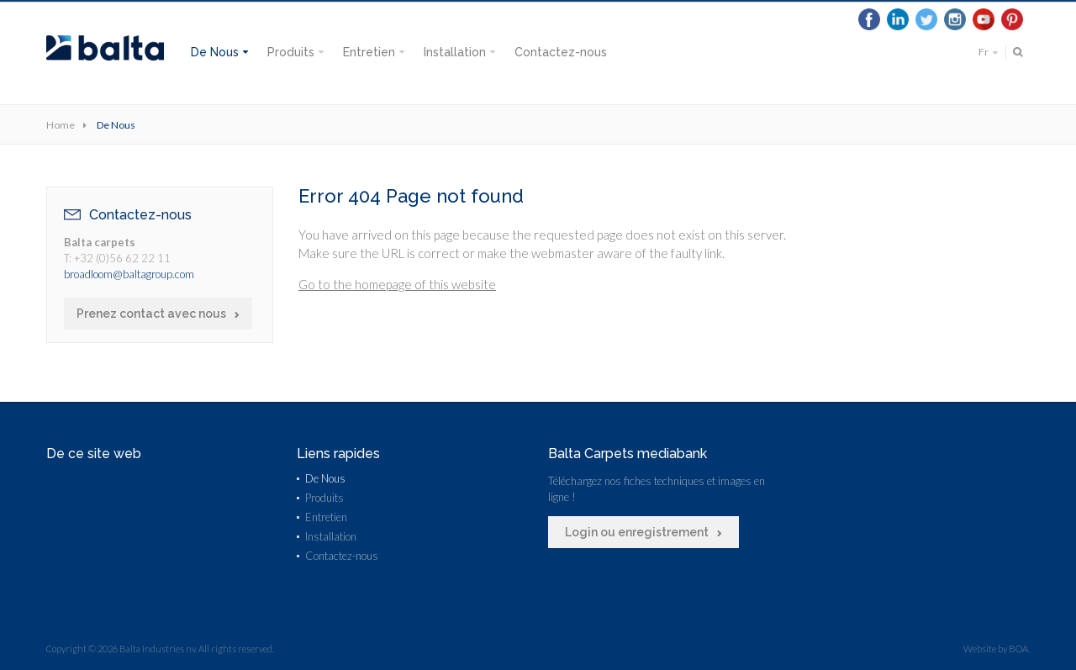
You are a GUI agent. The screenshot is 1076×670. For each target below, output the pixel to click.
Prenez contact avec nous (151, 313)
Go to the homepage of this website (397, 284)
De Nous (215, 52)
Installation (455, 52)
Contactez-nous (560, 52)
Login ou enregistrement (637, 532)
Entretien (369, 52)
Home (60, 125)
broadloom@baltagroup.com (129, 274)
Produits (290, 52)
